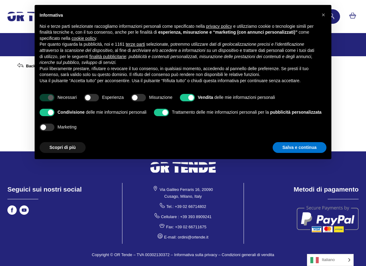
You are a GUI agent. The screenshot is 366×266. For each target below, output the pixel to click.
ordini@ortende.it (193, 237)
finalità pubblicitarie (107, 56)
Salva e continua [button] (300, 147)
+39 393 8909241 (196, 216)
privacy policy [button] (219, 26)
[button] (323, 15)
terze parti (135, 44)
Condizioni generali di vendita (248, 254)
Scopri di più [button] (62, 147)
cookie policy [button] (84, 38)
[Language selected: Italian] (330, 260)
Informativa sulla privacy (195, 254)
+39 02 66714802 (190, 206)
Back (31, 66)
